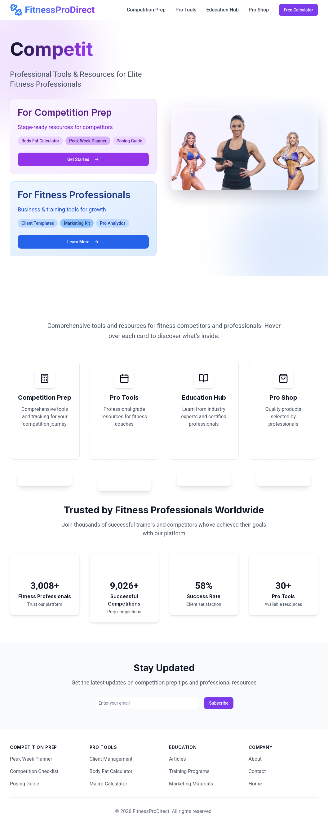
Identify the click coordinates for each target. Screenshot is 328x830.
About (255, 759)
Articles (177, 759)
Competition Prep (146, 10)
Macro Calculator (108, 784)
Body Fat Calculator (111, 771)
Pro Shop (259, 10)
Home (255, 784)
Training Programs (189, 771)
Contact (257, 771)
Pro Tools (185, 10)
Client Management (111, 759)
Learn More (83, 241)
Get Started (83, 159)
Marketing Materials (191, 784)
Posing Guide (24, 784)
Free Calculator (298, 9)
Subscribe (218, 703)
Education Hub (222, 10)
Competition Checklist (34, 771)
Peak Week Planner (31, 759)
